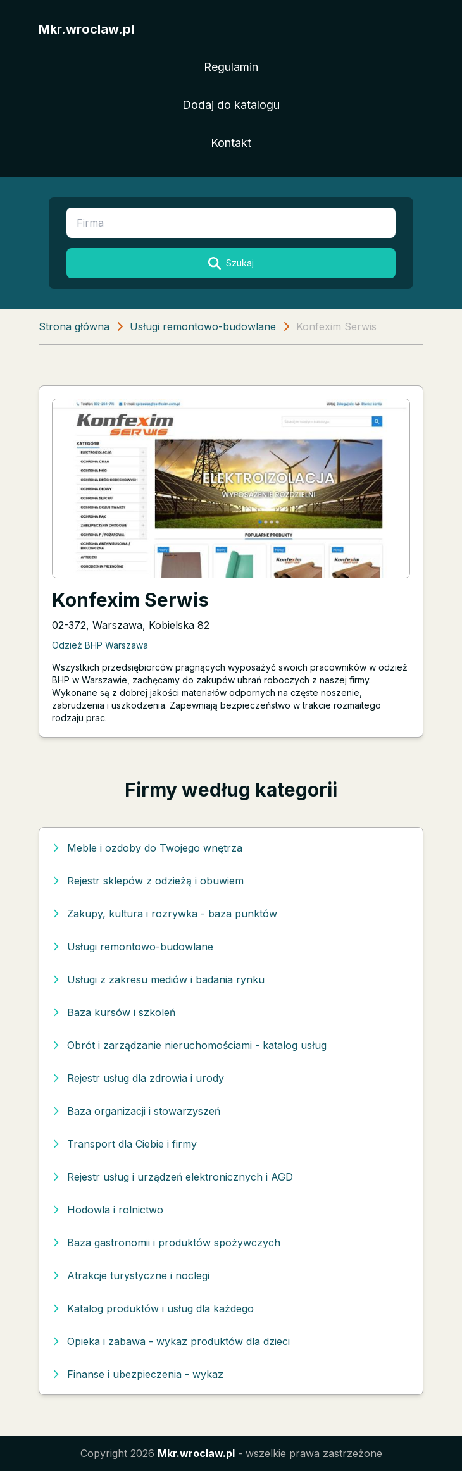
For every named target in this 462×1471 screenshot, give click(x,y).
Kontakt (231, 142)
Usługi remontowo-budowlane (203, 326)
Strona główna (74, 326)
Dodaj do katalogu (231, 104)
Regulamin (231, 66)
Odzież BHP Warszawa (100, 645)
